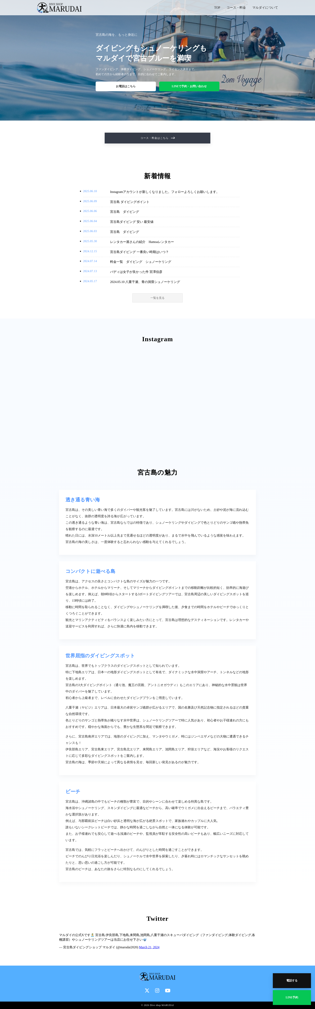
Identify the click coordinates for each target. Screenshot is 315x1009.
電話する (292, 980)
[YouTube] (167, 990)
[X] (147, 990)
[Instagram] (157, 990)
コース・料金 (236, 7)
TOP (217, 7)
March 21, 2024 (149, 947)
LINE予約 (292, 997)
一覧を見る (157, 297)
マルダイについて (265, 7)
